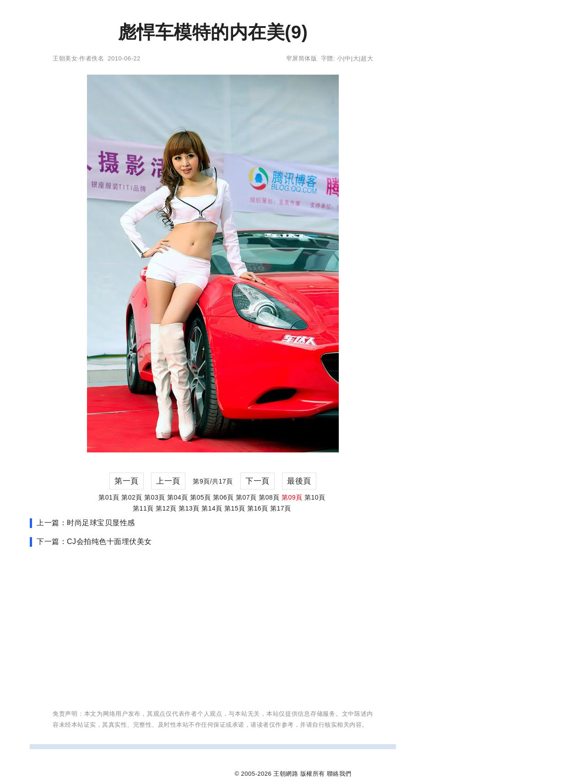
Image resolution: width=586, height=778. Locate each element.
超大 (367, 58)
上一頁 (168, 481)
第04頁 (177, 497)
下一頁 (257, 481)
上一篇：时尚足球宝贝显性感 (86, 523)
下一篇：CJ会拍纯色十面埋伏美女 (94, 541)
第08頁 (269, 497)
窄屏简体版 (301, 58)
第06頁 (223, 497)
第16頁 (257, 508)
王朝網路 (285, 773)
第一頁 (126, 481)
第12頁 (166, 508)
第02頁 (131, 497)
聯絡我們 (339, 773)
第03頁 (154, 497)
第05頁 (200, 497)
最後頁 (299, 481)
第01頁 (108, 497)
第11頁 (143, 508)
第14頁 (211, 508)
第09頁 (292, 497)
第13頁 (189, 508)
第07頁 (246, 497)
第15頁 (234, 508)
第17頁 (280, 508)
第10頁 (315, 497)
